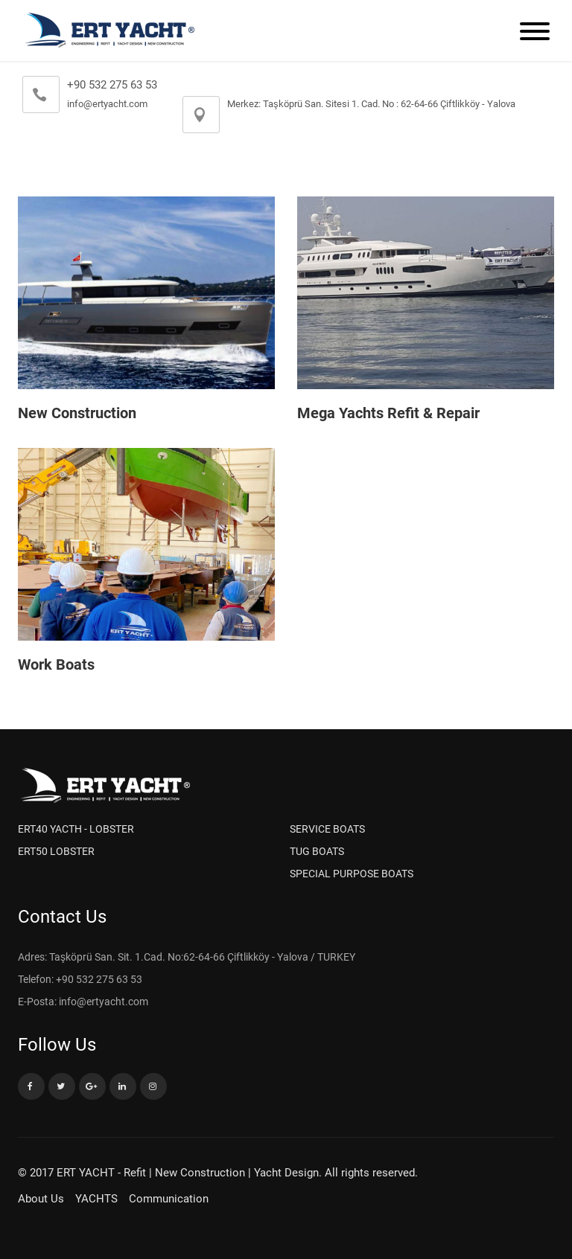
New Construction (77, 413)
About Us (41, 1198)
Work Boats (56, 664)
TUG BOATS (317, 851)
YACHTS (96, 1198)
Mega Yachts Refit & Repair (388, 413)
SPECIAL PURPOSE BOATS (351, 874)
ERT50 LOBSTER (56, 851)
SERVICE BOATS (327, 829)
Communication (169, 1198)
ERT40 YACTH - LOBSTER (76, 829)
